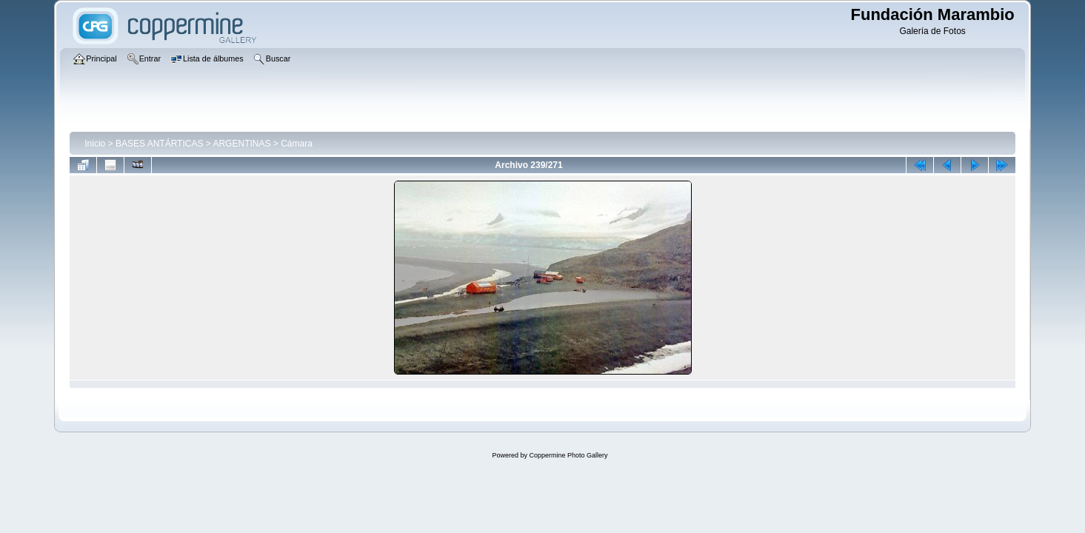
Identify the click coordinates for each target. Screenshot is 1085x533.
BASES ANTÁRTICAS (159, 143)
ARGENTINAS (241, 143)
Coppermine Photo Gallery (568, 455)
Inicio (94, 143)
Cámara (297, 143)
